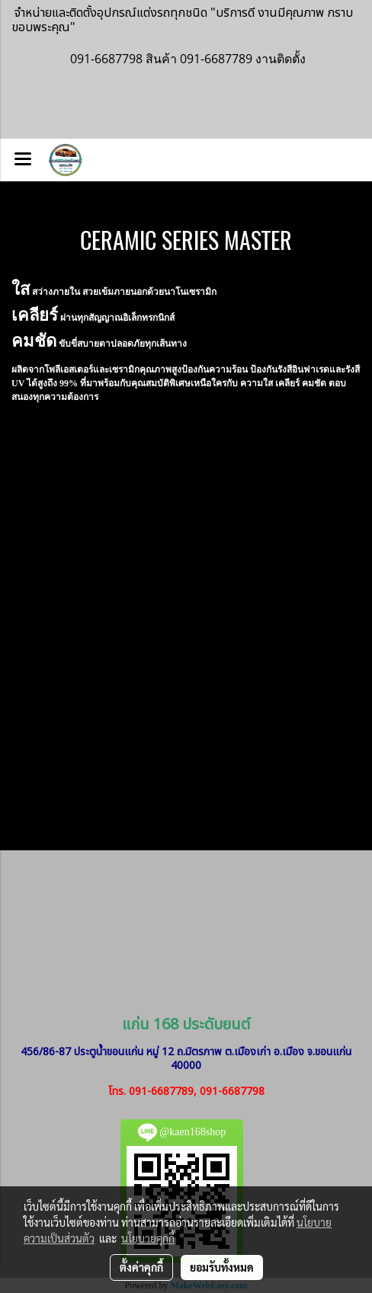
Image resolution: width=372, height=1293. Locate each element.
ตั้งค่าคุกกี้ (141, 1267)
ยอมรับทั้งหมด (222, 1267)
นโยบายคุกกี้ (148, 1238)
